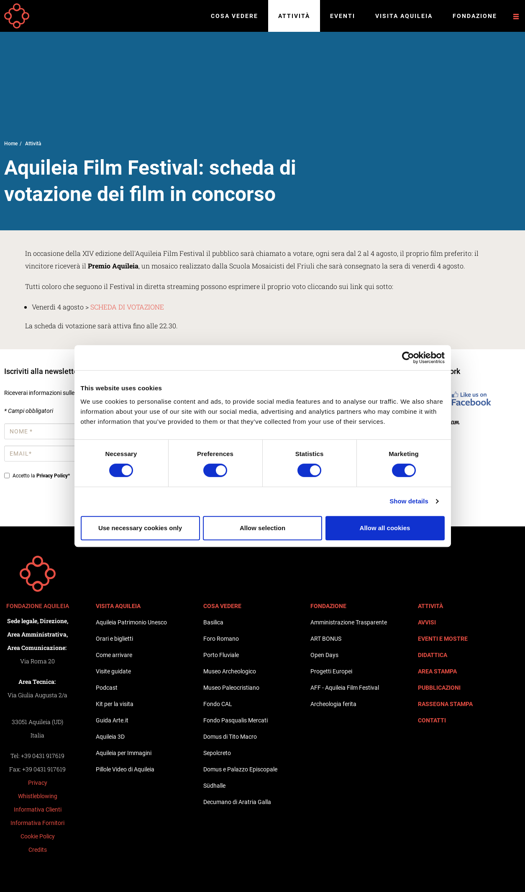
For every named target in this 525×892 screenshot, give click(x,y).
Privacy (37, 782)
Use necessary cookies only (140, 527)
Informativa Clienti (37, 809)
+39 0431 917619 (42, 756)
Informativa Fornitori (37, 823)
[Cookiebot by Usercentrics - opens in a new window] (408, 357)
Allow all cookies (385, 527)
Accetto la (37, 476)
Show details (408, 501)
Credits (37, 849)
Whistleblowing (37, 796)
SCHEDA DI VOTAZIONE (128, 306)
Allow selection (262, 527)
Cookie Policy (37, 836)
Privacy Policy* (53, 476)
